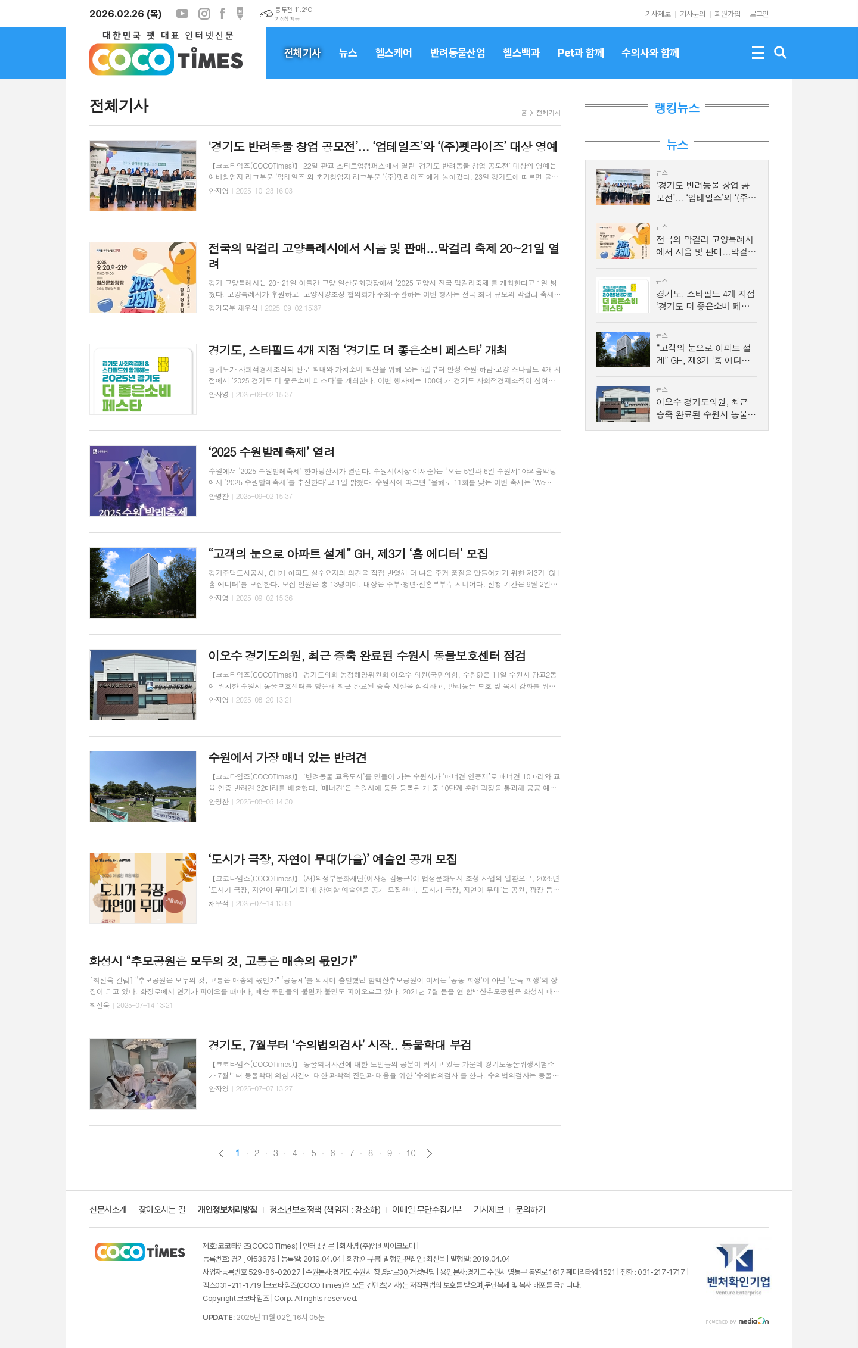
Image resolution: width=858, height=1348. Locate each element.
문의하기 (530, 1210)
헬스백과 (521, 62)
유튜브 (182, 14)
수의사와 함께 (650, 62)
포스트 (240, 14)
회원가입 (727, 14)
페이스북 (222, 14)
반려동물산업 (458, 62)
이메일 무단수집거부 (427, 1210)
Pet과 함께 (581, 62)
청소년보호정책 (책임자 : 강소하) (324, 1210)
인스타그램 (204, 14)
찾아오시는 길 (162, 1210)
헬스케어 (393, 62)
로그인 (759, 14)
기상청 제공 (287, 19)
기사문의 (692, 14)
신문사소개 (108, 1210)
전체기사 (302, 62)
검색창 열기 (780, 53)
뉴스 (348, 62)
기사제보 (657, 14)
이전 (221, 1153)
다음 (429, 1153)
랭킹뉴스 (676, 107)
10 (411, 1153)
